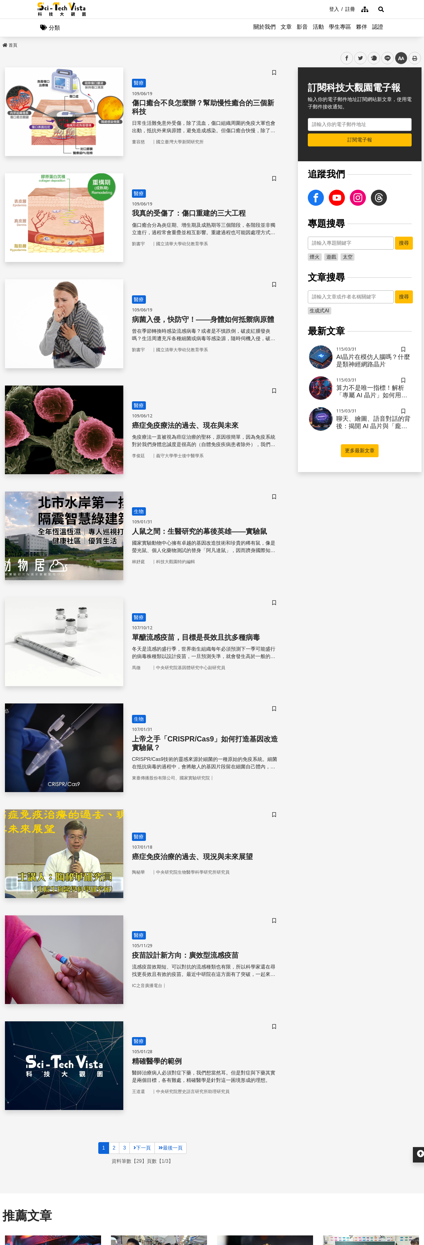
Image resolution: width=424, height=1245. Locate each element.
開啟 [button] (212, 1146)
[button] (379, 9)
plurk (373, 58)
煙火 (315, 257)
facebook (347, 58)
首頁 (9, 45)
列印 (415, 58)
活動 (318, 28)
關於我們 (264, 28)
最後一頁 (171, 923)
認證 (377, 28)
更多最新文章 (360, 451)
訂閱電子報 (359, 140)
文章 (286, 28)
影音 (302, 28)
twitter (360, 58)
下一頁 (142, 923)
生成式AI (319, 311)
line (385, 58)
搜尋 (404, 243)
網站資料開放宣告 (296, 1202)
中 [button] (401, 58)
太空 (348, 257)
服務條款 (286, 1190)
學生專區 (340, 28)
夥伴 (361, 28)
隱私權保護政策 (294, 1179)
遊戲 (331, 257)
